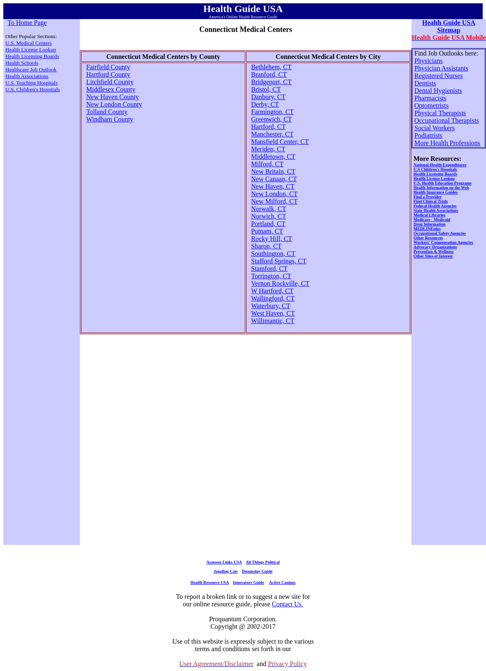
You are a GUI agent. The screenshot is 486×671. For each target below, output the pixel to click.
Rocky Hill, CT (271, 238)
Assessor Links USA (224, 562)
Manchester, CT (272, 134)
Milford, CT (267, 164)
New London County (114, 104)
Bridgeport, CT (271, 81)
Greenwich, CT (271, 119)
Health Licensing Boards (32, 56)
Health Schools (21, 63)
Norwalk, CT (268, 208)
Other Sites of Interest (432, 256)
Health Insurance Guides (435, 192)
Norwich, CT (268, 216)
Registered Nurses (438, 75)
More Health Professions (447, 142)
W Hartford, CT (272, 290)
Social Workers (434, 127)
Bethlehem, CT (271, 67)
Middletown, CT (273, 156)
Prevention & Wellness (433, 251)
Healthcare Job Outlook (30, 69)
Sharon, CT (266, 246)
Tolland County (107, 111)
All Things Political (263, 562)
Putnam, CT (267, 231)
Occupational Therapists (446, 120)
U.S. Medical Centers (28, 43)
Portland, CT (268, 223)
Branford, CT (269, 74)
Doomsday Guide (257, 571)
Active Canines (282, 582)
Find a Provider (427, 196)
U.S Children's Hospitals (435, 169)
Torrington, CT (271, 276)
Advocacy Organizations (435, 247)
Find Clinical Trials (430, 201)
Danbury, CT (268, 96)
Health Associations (26, 76)
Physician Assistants (441, 68)
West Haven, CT (273, 313)
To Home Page (27, 22)
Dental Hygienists (438, 90)
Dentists (425, 83)
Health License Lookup (30, 49)
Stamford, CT (269, 268)
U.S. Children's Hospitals (32, 89)
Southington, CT (273, 253)
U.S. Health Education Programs (442, 183)
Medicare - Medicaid (431, 219)
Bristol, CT (266, 89)
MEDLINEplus (427, 228)
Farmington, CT (272, 111)
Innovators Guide (248, 582)
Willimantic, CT (272, 320)
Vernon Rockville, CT (280, 283)
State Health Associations (435, 210)
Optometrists (431, 105)
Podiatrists (428, 135)
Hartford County (108, 74)
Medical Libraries (429, 215)
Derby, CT (265, 104)
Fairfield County (108, 67)
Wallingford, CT (273, 298)
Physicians (428, 60)
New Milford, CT (274, 201)
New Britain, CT (273, 171)
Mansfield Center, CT (280, 141)
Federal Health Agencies (435, 206)
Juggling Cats (225, 571)
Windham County (109, 119)
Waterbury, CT (270, 305)
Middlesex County (110, 89)
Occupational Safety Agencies (439, 233)
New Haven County (112, 96)
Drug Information (429, 224)
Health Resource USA (209, 582)
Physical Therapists (440, 113)
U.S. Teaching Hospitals (31, 83)
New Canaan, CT (274, 178)
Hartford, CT (268, 126)
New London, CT (274, 193)
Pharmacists (430, 98)
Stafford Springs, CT (278, 261)
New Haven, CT (272, 186)
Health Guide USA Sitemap (448, 26)
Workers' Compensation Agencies (443, 242)
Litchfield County (109, 81)
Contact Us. (287, 604)
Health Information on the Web (441, 187)
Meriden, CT (268, 149)
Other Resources (428, 238)
